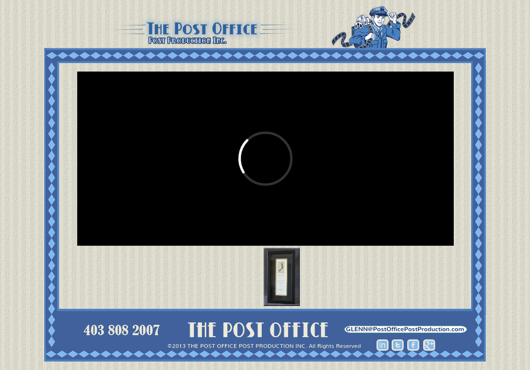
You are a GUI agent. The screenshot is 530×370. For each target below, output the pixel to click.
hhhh (405, 329)
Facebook (413, 345)
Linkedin (382, 345)
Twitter (398, 345)
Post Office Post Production (265, 27)
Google (429, 345)
